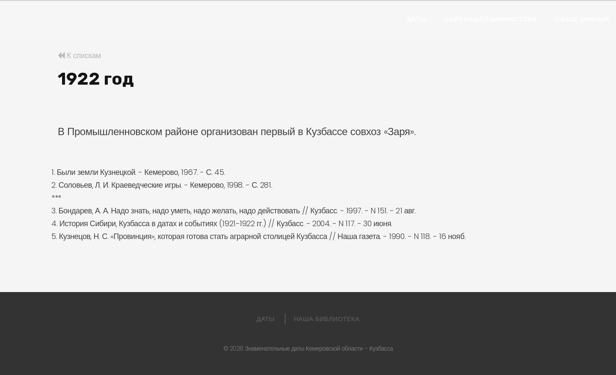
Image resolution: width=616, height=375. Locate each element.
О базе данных (582, 19)
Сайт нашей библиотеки (490, 19)
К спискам (79, 55)
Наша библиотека (327, 318)
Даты (416, 19)
